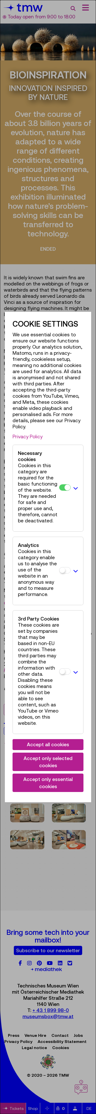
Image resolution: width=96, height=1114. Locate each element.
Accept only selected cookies (48, 761)
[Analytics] (65, 570)
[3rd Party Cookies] (65, 671)
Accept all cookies (48, 744)
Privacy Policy (27, 436)
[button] (75, 488)
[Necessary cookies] (65, 487)
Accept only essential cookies (48, 782)
